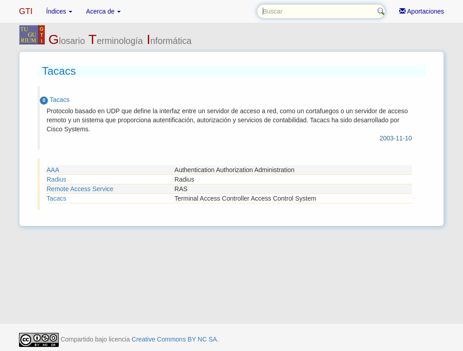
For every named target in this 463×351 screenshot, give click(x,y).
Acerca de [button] (103, 11)
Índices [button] (59, 11)
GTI (26, 11)
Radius (56, 179)
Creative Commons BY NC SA (174, 339)
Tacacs (56, 198)
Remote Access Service (80, 188)
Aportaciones (421, 11)
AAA (53, 169)
